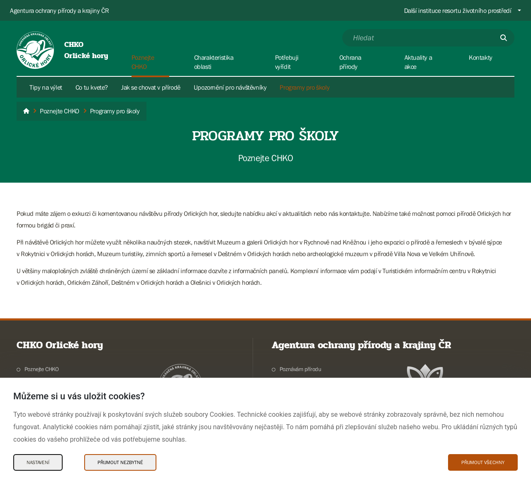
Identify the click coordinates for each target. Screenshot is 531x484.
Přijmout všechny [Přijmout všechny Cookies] (482, 462)
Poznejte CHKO (41, 369)
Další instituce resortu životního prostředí (458, 10)
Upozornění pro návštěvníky (230, 87)
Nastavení (38, 462)
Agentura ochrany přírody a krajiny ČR (59, 10)
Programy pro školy (304, 87)
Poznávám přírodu (301, 369)
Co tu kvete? (92, 87)
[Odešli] (503, 37)
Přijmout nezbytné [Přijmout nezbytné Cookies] (120, 462)
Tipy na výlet (45, 87)
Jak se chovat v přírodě (150, 87)
